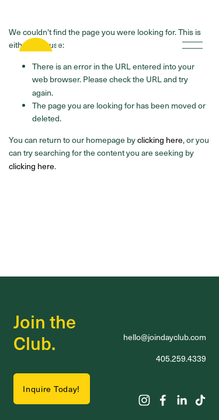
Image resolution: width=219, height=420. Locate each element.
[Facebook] (163, 400)
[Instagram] (144, 400)
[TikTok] (200, 400)
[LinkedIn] (181, 400)
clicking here (160, 139)
